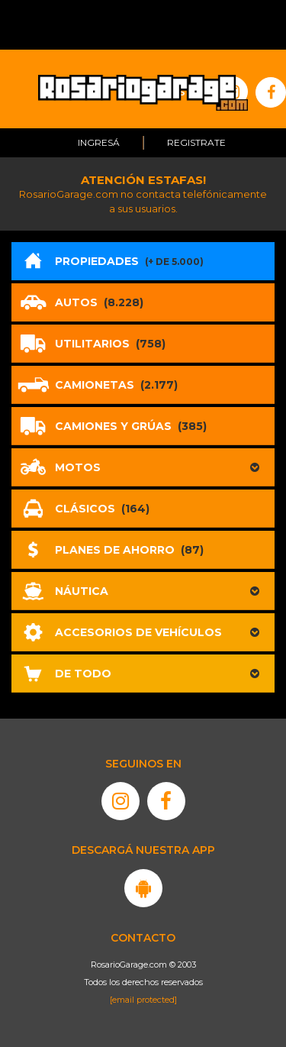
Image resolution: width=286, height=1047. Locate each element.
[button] (143, 467)
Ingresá (99, 142)
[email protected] (143, 999)
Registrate (196, 142)
